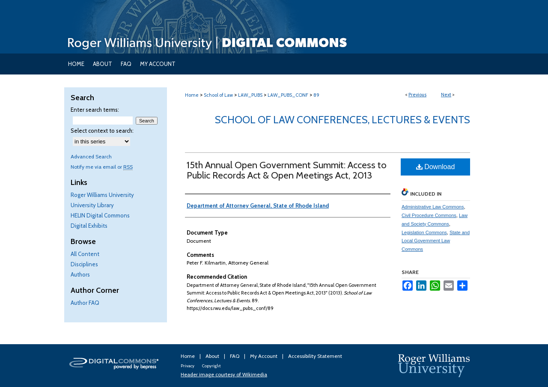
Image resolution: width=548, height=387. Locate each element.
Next (446, 95)
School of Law (218, 95)
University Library (92, 205)
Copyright (211, 366)
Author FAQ (85, 302)
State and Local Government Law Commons (436, 241)
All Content (85, 253)
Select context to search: (102, 130)
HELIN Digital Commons (100, 215)
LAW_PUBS (250, 95)
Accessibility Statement (315, 356)
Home (192, 95)
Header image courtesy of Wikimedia (224, 374)
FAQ (235, 356)
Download (435, 166)
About (213, 356)
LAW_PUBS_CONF (288, 95)
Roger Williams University (102, 194)
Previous (417, 95)
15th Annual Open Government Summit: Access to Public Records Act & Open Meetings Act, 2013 (287, 170)
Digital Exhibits (89, 225)
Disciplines (84, 264)
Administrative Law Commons (433, 206)
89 (316, 95)
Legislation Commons (424, 232)
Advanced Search (91, 156)
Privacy (188, 366)
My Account (264, 356)
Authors (80, 274)
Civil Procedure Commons (429, 215)
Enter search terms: (95, 109)
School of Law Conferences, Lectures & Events (342, 119)
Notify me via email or (102, 167)
